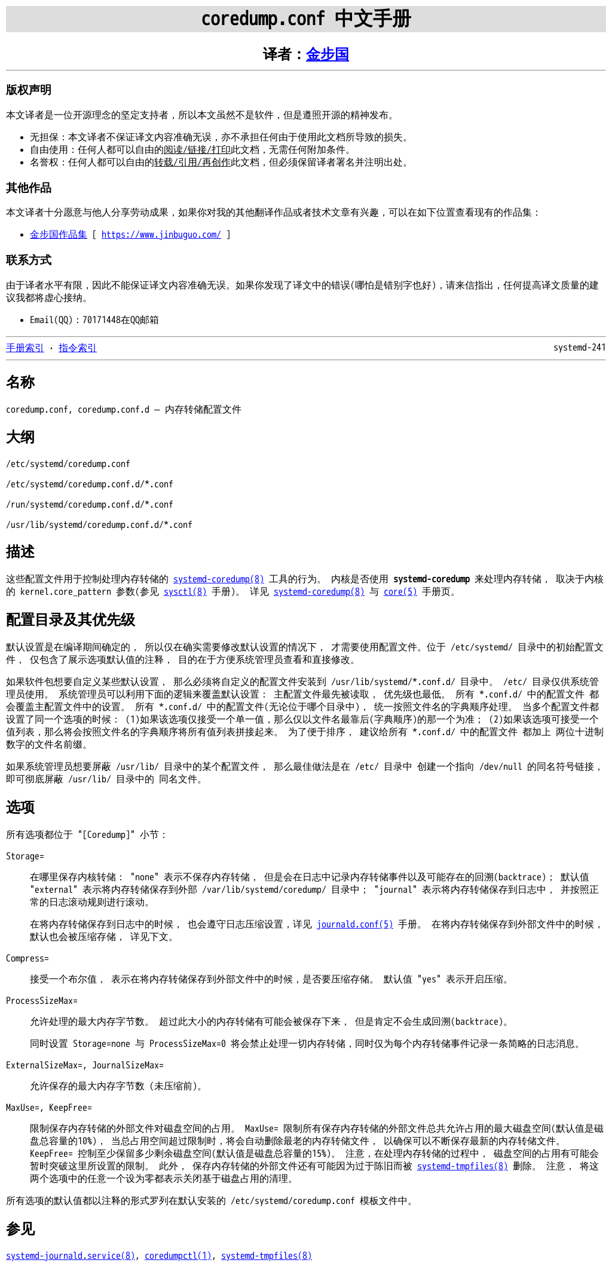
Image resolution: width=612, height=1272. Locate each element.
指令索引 (78, 348)
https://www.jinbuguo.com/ (161, 234)
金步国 (327, 55)
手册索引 (25, 348)
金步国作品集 (58, 234)
